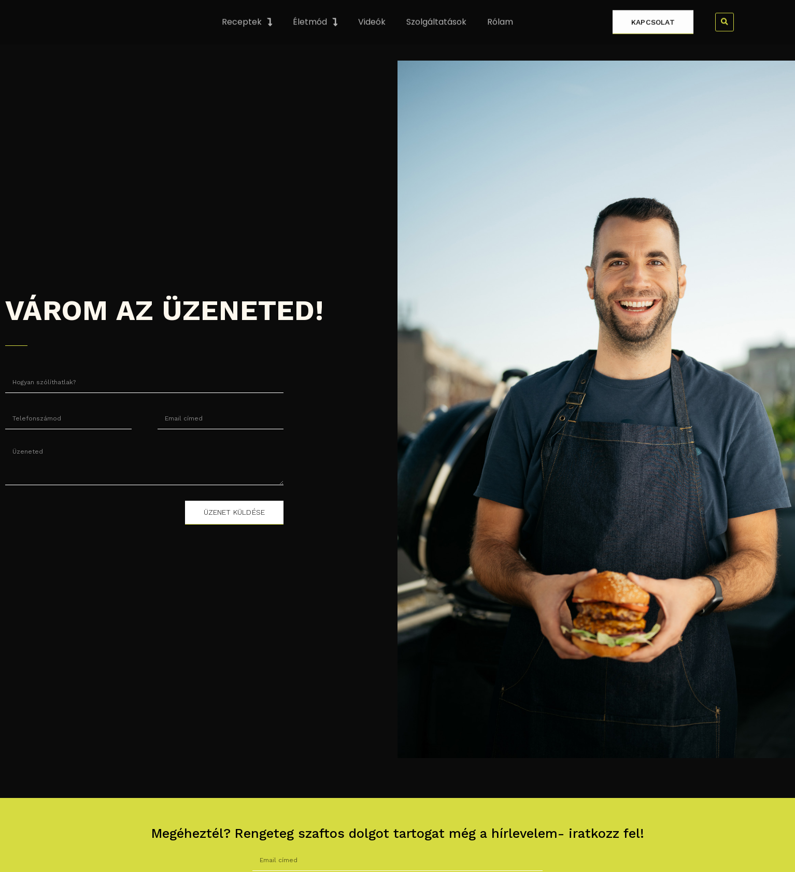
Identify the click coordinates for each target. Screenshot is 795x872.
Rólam (500, 37)
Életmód (315, 37)
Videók (372, 37)
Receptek (247, 37)
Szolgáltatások (436, 37)
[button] (724, 37)
